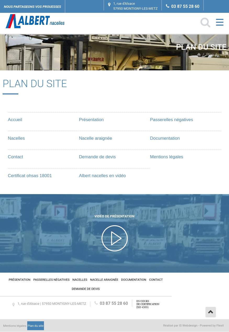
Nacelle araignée (95, 138)
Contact (15, 156)
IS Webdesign (188, 325)
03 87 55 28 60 (185, 6)
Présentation (91, 119)
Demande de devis (97, 156)
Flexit (220, 325)
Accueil (199, 54)
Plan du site (216, 54)
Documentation (165, 138)
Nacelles (16, 138)
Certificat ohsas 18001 (30, 175)
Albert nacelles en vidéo (102, 175)
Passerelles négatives (171, 119)
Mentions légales (166, 156)
